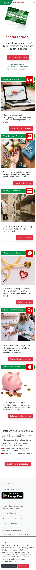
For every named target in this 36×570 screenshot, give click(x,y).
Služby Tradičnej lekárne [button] (20, 359)
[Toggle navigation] (34, 2)
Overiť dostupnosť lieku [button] (21, 128)
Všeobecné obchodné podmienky (13, 506)
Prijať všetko (23, 566)
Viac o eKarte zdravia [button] (18, 57)
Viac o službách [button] (24, 237)
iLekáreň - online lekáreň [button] (20, 416)
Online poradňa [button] (24, 302)
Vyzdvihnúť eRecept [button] (22, 183)
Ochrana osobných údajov (11, 508)
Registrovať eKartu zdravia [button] (18, 464)
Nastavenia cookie (9, 566)
